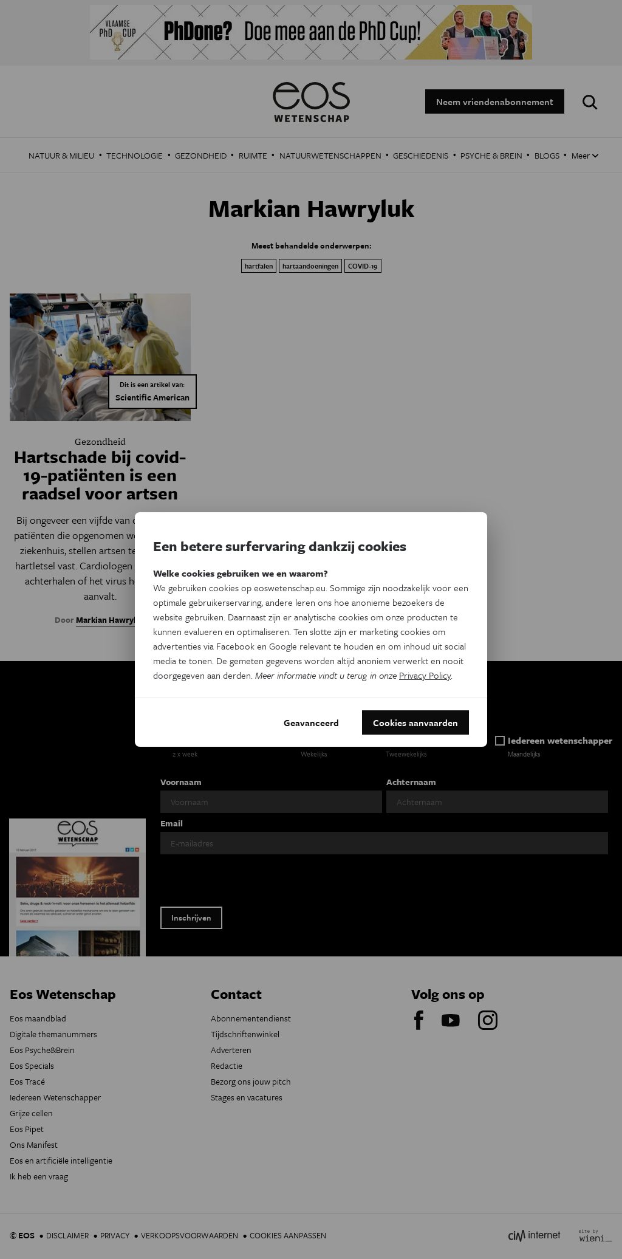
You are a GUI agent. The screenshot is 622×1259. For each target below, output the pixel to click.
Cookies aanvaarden (415, 722)
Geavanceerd (311, 722)
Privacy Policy (425, 675)
